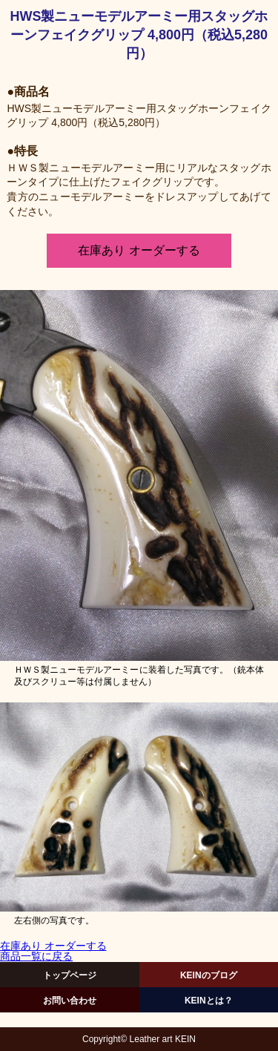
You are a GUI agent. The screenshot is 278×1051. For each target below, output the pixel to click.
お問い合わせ (69, 1000)
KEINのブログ (208, 975)
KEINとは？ (209, 1000)
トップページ (69, 975)
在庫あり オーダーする (138, 250)
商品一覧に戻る (36, 956)
